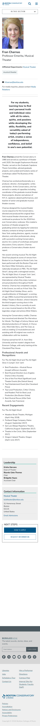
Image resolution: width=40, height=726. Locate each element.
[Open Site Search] (29, 3)
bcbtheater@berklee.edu (14, 499)
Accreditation (7, 706)
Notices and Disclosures (11, 710)
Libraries (5, 670)
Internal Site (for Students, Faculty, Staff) (26, 684)
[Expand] (34, 11)
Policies (5, 703)
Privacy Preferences (9, 716)
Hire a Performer (26, 670)
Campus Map (24, 678)
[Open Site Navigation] (36, 3)
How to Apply (20, 530)
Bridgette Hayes (10, 478)
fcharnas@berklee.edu (14, 82)
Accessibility (7, 713)
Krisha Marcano (10, 467)
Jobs (4, 674)
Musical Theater (29, 67)
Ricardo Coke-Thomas (13, 472)
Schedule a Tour (8, 678)
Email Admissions (11, 515)
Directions (23, 674)
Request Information (20, 537)
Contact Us (6, 681)
